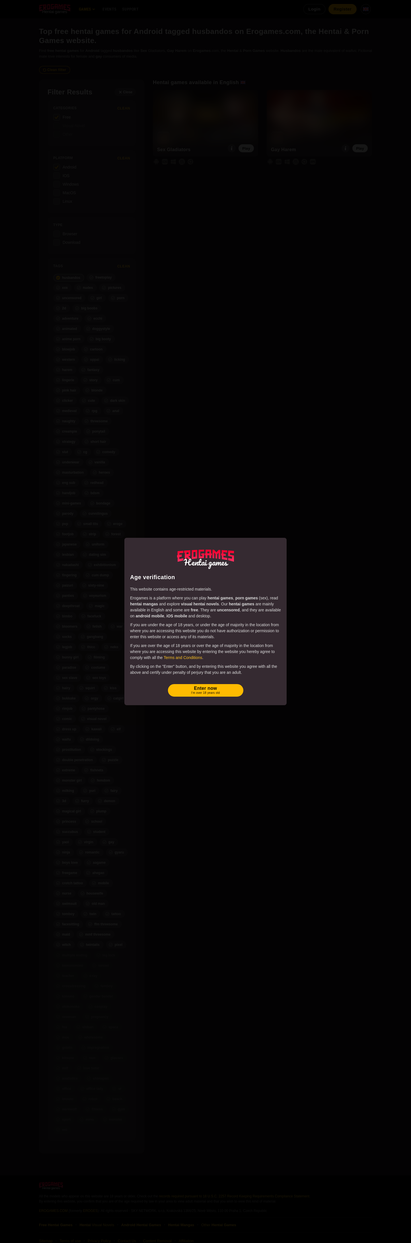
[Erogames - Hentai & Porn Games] (205, 558)
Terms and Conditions (183, 657)
